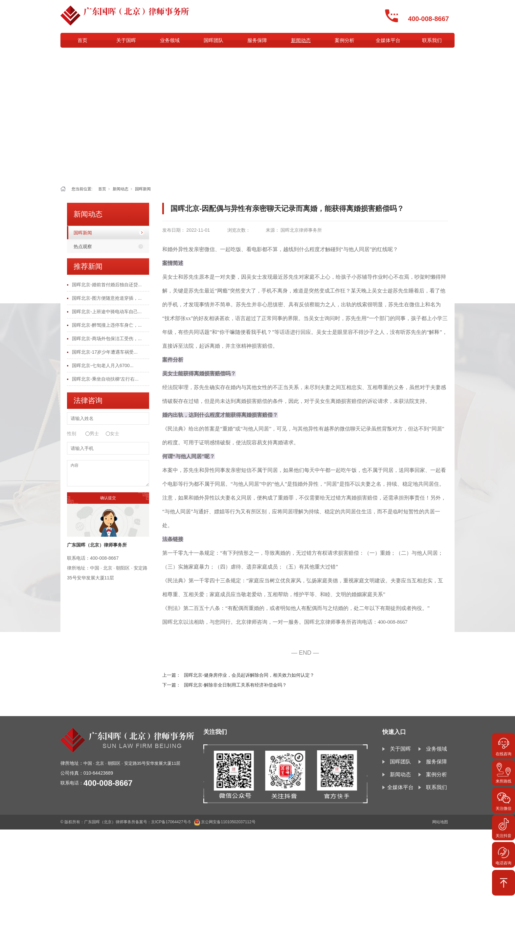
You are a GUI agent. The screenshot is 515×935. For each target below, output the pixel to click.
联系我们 (432, 40)
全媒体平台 (388, 40)
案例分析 (344, 40)
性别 (71, 433)
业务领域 (170, 40)
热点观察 (83, 246)
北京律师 (246, 622)
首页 (82, 40)
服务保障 (257, 40)
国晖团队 (213, 40)
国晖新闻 (143, 189)
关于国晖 (126, 40)
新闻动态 (301, 40)
